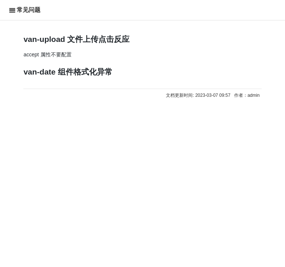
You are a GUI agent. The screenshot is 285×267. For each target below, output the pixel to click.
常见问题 (28, 10)
